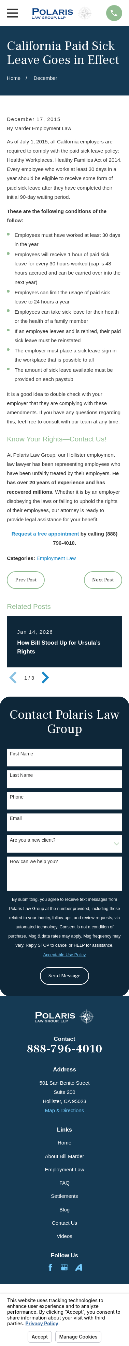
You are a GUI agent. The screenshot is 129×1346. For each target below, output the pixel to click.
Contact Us (64, 1223)
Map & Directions (64, 1110)
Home (64, 1143)
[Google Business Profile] (64, 1267)
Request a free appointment (45, 534)
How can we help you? (34, 861)
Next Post (103, 580)
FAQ (64, 1183)
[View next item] (45, 677)
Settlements (64, 1196)
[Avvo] (78, 1267)
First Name (21, 753)
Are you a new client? (33, 840)
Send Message (64, 976)
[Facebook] (50, 1267)
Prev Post (26, 580)
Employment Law (56, 558)
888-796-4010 (64, 1049)
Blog (64, 1209)
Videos (64, 1236)
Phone (17, 797)
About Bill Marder (64, 1156)
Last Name (21, 775)
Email (16, 818)
